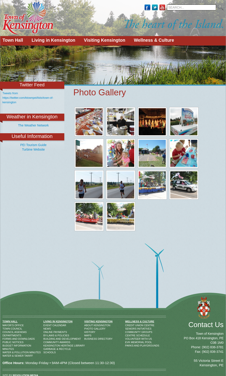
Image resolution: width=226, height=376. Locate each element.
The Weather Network (33, 125)
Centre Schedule (129, 335)
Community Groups (129, 332)
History (88, 332)
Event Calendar (48, 325)
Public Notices (7, 342)
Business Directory (88, 338)
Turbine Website (33, 149)
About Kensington (88, 325)
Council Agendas (7, 332)
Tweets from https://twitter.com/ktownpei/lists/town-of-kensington (27, 98)
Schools (48, 352)
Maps (88, 335)
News (47, 328)
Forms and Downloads (7, 338)
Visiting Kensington (104, 40)
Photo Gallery (88, 328)
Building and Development (48, 338)
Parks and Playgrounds (129, 345)
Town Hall (12, 40)
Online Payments (48, 332)
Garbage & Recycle (48, 349)
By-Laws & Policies (48, 335)
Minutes (7, 349)
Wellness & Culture (154, 40)
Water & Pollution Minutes (7, 352)
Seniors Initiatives (129, 328)
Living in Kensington (53, 40)
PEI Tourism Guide (33, 145)
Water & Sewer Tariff (7, 355)
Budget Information (7, 345)
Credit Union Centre (129, 325)
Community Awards (48, 342)
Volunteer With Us (129, 338)
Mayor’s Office (7, 325)
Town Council (7, 328)
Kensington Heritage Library (48, 345)
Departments (7, 335)
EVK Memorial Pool (129, 342)
